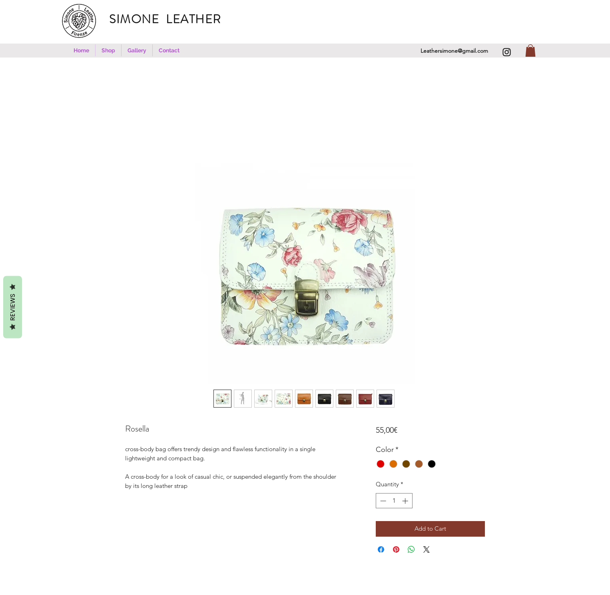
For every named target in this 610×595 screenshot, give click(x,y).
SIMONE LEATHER (170, 19)
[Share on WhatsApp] (411, 549)
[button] (108, 50)
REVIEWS (12, 307)
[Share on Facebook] (381, 549)
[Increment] (406, 501)
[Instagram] (506, 52)
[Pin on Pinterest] (396, 549)
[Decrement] (382, 501)
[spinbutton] (394, 501)
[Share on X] (426, 549)
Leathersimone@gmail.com (454, 50)
